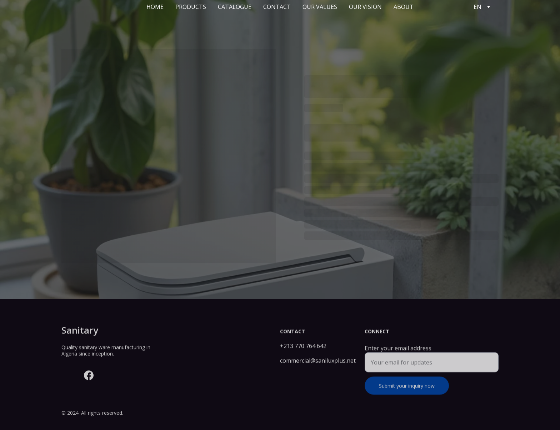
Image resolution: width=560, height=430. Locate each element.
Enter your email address (398, 352)
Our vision (365, 7)
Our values (319, 7)
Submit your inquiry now (407, 390)
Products (190, 7)
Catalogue (234, 7)
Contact (277, 7)
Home (155, 7)
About (404, 7)
